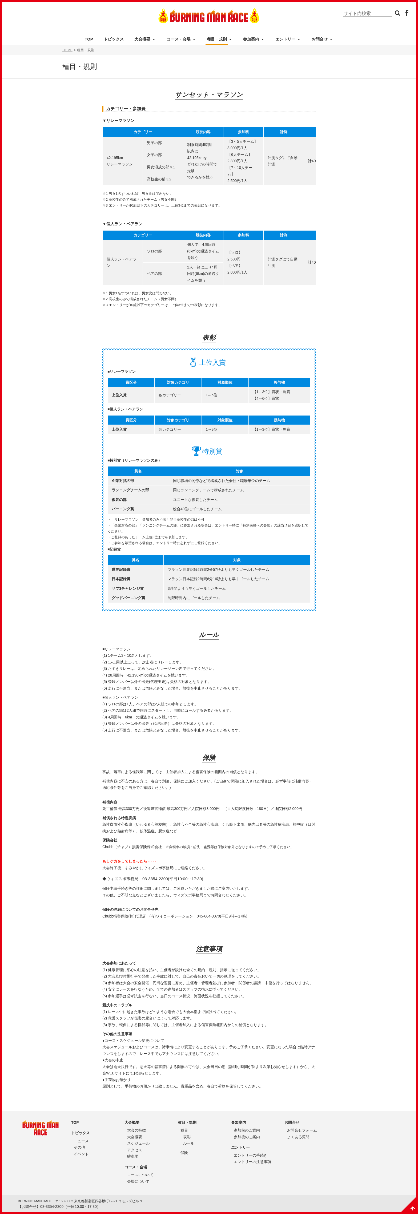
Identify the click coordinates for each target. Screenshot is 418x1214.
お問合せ (320, 39)
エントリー (285, 39)
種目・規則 (217, 39)
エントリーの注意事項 (252, 1162)
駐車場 (132, 1156)
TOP (89, 39)
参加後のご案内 (247, 1137)
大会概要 (142, 39)
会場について (138, 1181)
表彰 (187, 1137)
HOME (67, 50)
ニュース (81, 1141)
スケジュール (138, 1143)
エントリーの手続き (250, 1155)
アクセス (134, 1150)
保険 (184, 1152)
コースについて (140, 1175)
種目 (184, 1130)
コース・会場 (179, 39)
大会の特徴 (136, 1130)
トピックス (114, 39)
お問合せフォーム (302, 1130)
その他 (79, 1147)
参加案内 (251, 39)
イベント (81, 1154)
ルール (188, 1143)
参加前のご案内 (247, 1130)
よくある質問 (298, 1137)
